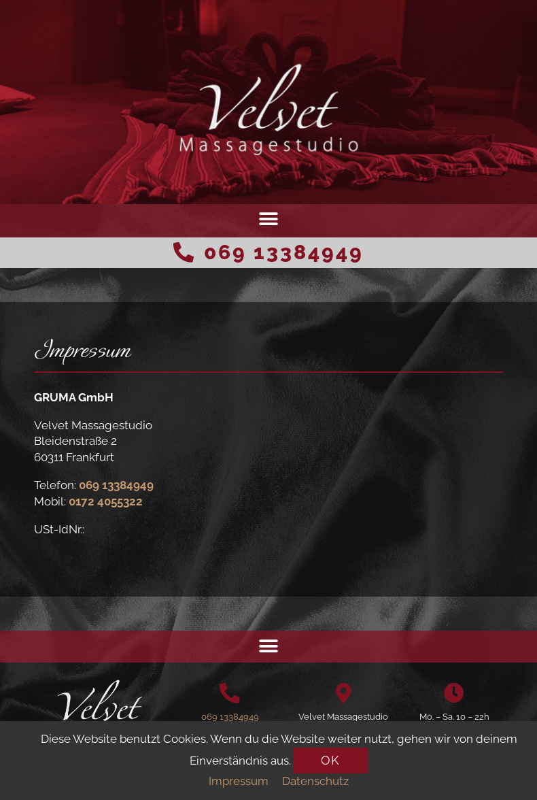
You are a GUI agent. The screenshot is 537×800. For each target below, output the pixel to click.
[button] (269, 219)
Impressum (238, 781)
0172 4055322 (106, 501)
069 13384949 (284, 252)
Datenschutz (315, 781)
